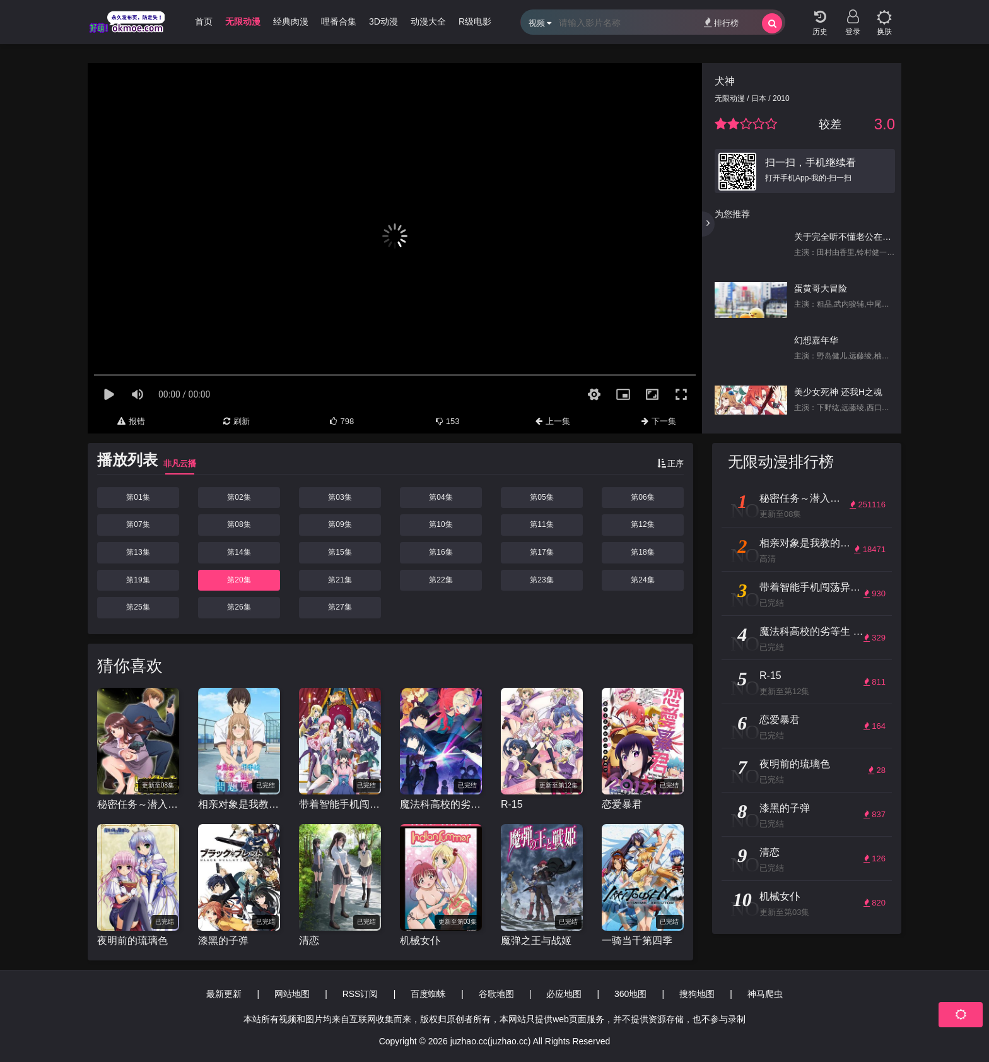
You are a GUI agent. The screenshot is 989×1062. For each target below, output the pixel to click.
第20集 (238, 579)
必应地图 (564, 994)
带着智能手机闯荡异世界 (340, 804)
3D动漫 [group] (383, 21)
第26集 (238, 607)
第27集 (339, 607)
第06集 (642, 497)
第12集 (642, 524)
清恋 (309, 940)
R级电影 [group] (475, 21)
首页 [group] (204, 21)
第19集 (137, 579)
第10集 (440, 524)
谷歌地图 (496, 994)
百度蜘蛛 (428, 994)
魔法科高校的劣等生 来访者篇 (441, 804)
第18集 (642, 552)
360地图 (630, 994)
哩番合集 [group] (338, 21)
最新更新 (224, 994)
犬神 (725, 81)
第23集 (541, 579)
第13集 (137, 552)
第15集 (339, 552)
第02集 (238, 497)
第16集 (440, 552)
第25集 (137, 607)
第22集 (440, 579)
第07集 (137, 524)
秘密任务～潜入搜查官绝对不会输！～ (138, 804)
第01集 (137, 497)
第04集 (440, 497)
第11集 (541, 524)
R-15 (512, 804)
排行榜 (721, 22)
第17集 (541, 552)
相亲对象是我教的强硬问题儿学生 (239, 804)
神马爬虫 (765, 994)
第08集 (238, 524)
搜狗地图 (697, 994)
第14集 (238, 552)
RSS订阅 (360, 994)
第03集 (339, 497)
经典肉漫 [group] (290, 21)
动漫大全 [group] (428, 21)
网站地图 (292, 994)
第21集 (339, 579)
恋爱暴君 (622, 804)
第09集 (339, 524)
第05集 (541, 497)
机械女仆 (420, 940)
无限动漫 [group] (242, 21)
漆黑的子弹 (223, 940)
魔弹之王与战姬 (536, 940)
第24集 (642, 579)
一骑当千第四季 (637, 940)
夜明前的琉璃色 (132, 940)
